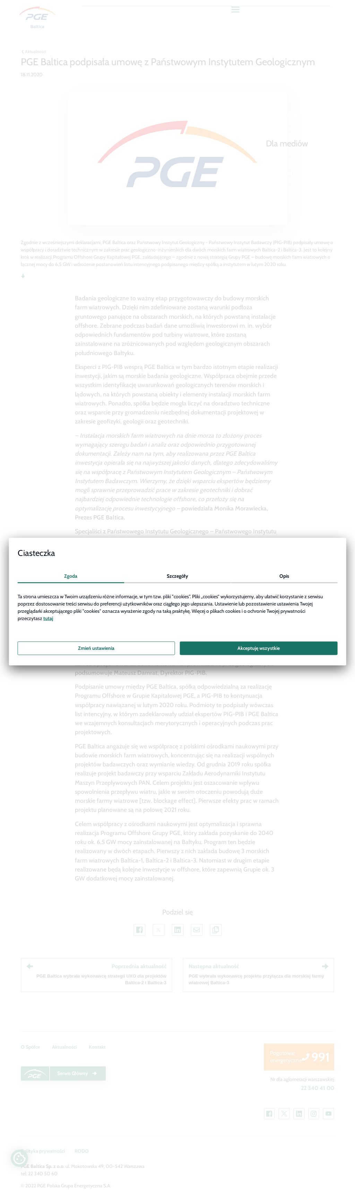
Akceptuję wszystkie (258, 648)
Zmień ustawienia (96, 648)
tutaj (48, 618)
